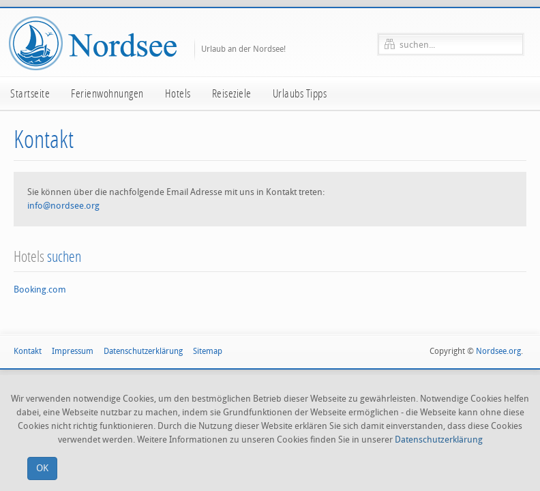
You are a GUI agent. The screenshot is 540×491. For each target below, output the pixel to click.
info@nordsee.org (63, 205)
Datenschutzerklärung (439, 439)
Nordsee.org (498, 351)
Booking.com (40, 289)
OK (42, 468)
